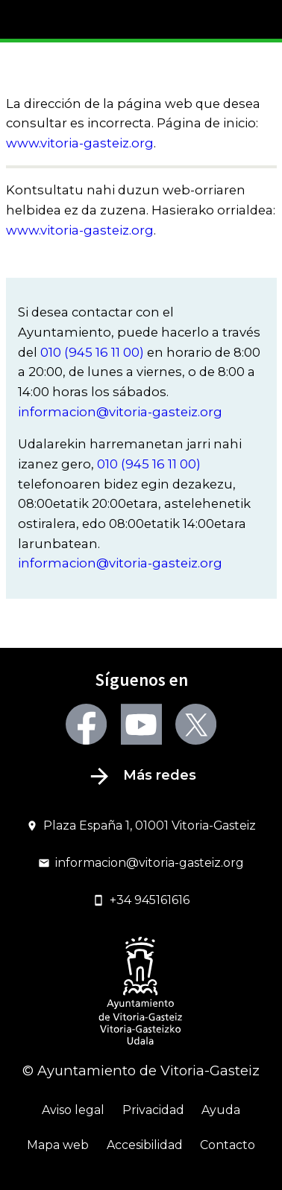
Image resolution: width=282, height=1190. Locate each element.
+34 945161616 (141, 900)
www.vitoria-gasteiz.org (80, 143)
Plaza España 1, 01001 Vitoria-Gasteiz (141, 825)
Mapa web (58, 1145)
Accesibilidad (145, 1145)
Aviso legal (73, 1110)
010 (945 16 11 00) (92, 352)
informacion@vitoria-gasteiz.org (120, 411)
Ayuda (220, 1110)
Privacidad (153, 1110)
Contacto (227, 1145)
